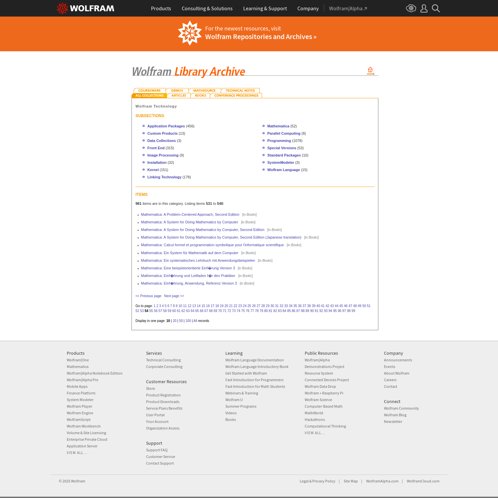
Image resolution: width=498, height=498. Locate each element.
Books (230, 419)
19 (221, 306)
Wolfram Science (318, 399)
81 (270, 311)
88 (303, 311)
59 (169, 311)
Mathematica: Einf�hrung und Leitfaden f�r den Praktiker (188, 276)
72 (229, 311)
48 (355, 306)
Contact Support (160, 463)
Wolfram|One (78, 359)
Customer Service (160, 456)
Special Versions (281, 148)
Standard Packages (284, 155)
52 (137, 311)
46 (346, 306)
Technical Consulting (163, 359)
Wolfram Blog (395, 414)
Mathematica (278, 126)
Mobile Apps (77, 386)
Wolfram (78, 480)
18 (217, 306)
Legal (304, 480)
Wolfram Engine (80, 412)
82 (275, 311)
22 (235, 306)
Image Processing (162, 155)
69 (215, 311)
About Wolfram (396, 373)
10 (180, 306)
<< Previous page (148, 296)
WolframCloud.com (423, 480)
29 (267, 306)
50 (364, 306)
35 (295, 306)
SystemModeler (280, 162)
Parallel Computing (283, 133)
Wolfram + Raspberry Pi (324, 392)
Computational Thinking (325, 426)
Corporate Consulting (164, 366)
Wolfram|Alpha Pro (82, 379)
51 (368, 306)
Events (389, 366)
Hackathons (315, 419)
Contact (390, 386)
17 (212, 306)
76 (247, 311)
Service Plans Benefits (164, 408)
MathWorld (314, 412)
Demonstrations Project (324, 366)
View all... (77, 452)
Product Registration (163, 394)
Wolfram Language (283, 170)
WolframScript (79, 419)
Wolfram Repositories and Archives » (261, 36)
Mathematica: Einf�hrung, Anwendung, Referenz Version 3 (189, 283)
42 (327, 306)
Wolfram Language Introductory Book (256, 366)
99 (353, 311)
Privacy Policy (323, 480)
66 (202, 311)
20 (226, 306)
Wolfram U (234, 399)
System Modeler (80, 399)
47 (350, 306)
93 (325, 311)
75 (243, 311)
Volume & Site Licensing (86, 432)
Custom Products (162, 133)
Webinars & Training (241, 392)
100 (188, 321)
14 (199, 306)
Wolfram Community (401, 408)
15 (203, 306)
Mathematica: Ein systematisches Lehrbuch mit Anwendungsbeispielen (198, 260)
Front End (156, 148)
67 (206, 311)
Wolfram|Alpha (317, 359)
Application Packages (166, 126)
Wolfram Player (79, 406)
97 (344, 311)
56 (156, 311)
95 (335, 311)
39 (313, 306)
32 (281, 306)
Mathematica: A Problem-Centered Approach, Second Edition (190, 214)
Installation (157, 162)
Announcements (398, 359)
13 (194, 306)
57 (160, 311)
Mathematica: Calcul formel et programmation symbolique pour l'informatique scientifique (212, 245)
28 (263, 306)
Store (150, 388)
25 (249, 306)
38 (309, 306)
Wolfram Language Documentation (254, 359)
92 (321, 311)
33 (286, 306)
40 (318, 306)
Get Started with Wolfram (246, 373)
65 (197, 311)
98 (349, 311)
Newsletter (393, 421)
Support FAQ (157, 449)
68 (211, 311)
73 (234, 311)
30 (272, 306)
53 (142, 311)
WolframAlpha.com (382, 480)
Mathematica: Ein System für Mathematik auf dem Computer (190, 253)
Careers (390, 379)
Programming (279, 141)
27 (258, 306)
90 (312, 311)
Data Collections (161, 141)
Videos (231, 412)
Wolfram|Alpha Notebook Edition (95, 373)
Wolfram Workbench (84, 426)
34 (290, 306)
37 (304, 306)
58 (165, 311)
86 (293, 311)
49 (359, 306)
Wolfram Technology (156, 106)
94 (330, 311)
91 (316, 311)
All (195, 321)
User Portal (155, 414)
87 (298, 311)
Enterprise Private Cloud (87, 439)
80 (266, 311)
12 (189, 306)
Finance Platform (81, 392)
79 (261, 311)
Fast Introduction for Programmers (254, 379)
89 (307, 311)
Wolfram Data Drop (320, 386)
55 (151, 311)
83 (280, 311)
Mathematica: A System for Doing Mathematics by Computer (189, 222)
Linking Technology (164, 177)
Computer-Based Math (324, 406)
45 (341, 306)
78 (257, 311)
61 (178, 311)
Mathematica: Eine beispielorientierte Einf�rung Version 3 (188, 268)
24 (245, 306)
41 (323, 306)
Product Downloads (162, 401)
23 (240, 306)
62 (183, 311)
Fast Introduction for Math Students (255, 386)
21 (231, 306)
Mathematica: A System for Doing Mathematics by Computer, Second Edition (203, 230)
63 (188, 311)
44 (336, 306)
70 (220, 311)
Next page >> (174, 296)
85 (289, 311)
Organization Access (162, 428)
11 (185, 306)
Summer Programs (240, 406)
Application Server (82, 445)
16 (208, 306)
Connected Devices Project (327, 379)
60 (174, 311)
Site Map (351, 480)
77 (252, 311)
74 (238, 311)
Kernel (153, 170)
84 (284, 311)
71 (224, 311)
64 (192, 311)
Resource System (319, 373)
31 (277, 306)
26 (254, 306)
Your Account (157, 421)
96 (339, 311)
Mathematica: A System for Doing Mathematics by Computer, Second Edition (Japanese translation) (221, 237)
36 (300, 306)
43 (332, 306)
